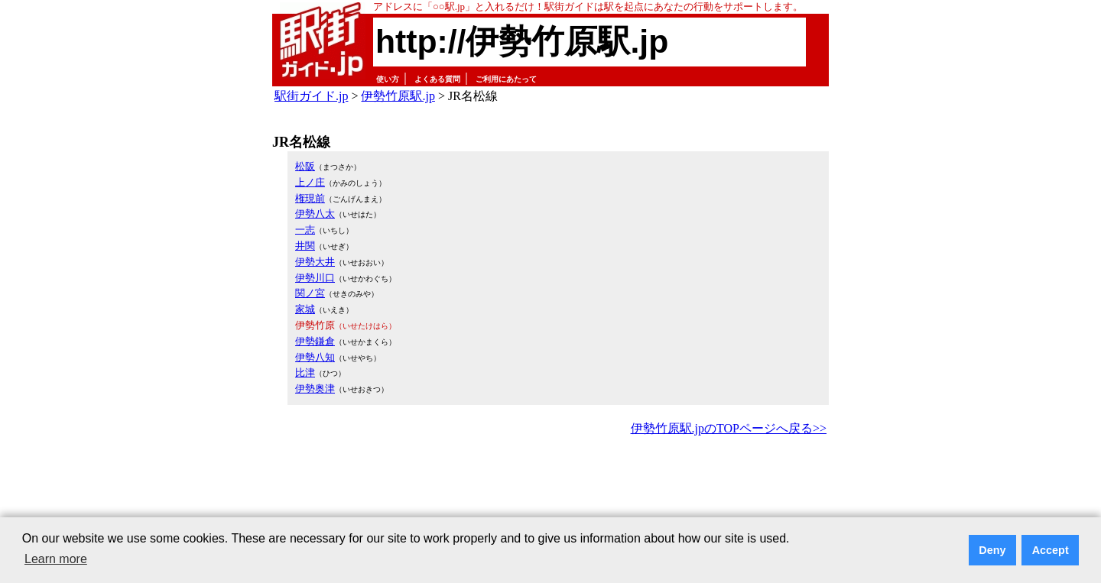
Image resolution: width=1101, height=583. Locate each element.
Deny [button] (992, 550)
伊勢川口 (315, 277)
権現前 (310, 198)
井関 (305, 245)
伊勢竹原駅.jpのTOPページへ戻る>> (729, 428)
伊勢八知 (315, 357)
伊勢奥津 (315, 388)
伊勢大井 (315, 261)
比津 (305, 372)
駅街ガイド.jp (311, 95)
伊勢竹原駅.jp (397, 95)
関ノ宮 (310, 293)
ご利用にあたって (506, 79)
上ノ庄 (310, 182)
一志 (305, 229)
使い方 (387, 79)
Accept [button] (1050, 550)
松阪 (305, 166)
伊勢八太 (315, 213)
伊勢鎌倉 (315, 341)
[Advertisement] (550, 481)
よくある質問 (437, 79)
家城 (305, 309)
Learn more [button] (55, 558)
